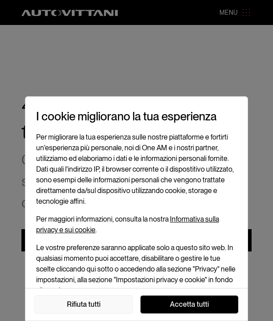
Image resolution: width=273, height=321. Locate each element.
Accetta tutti (189, 304)
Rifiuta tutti (83, 304)
